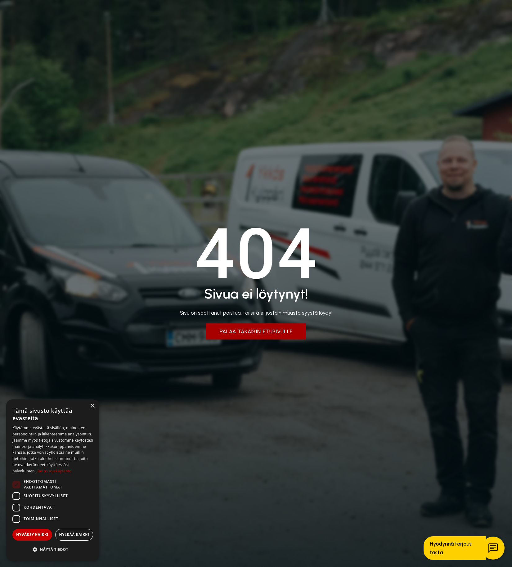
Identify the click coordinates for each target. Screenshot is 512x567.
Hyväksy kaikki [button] (32, 534)
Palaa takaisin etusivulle (256, 331)
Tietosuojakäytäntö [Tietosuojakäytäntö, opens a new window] (54, 471)
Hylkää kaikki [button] (74, 534)
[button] (52, 550)
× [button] (92, 406)
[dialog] (52, 480)
